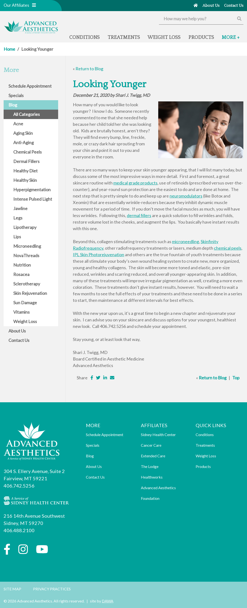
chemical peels (227, 248)
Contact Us (95, 477)
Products (203, 466)
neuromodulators (186, 195)
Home (9, 49)
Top (236, 377)
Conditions (205, 434)
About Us (94, 466)
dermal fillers (139, 215)
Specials (92, 445)
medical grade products (135, 182)
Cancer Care (151, 445)
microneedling (185, 241)
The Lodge (149, 466)
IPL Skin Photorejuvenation (98, 254)
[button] (34, 5)
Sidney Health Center (158, 434)
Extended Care (153, 455)
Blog (90, 455)
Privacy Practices (52, 589)
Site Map (12, 589)
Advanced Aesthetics (158, 487)
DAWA (107, 601)
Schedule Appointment (104, 434)
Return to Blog (89, 68)
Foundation (150, 498)
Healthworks (152, 477)
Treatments (205, 445)
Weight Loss (206, 455)
